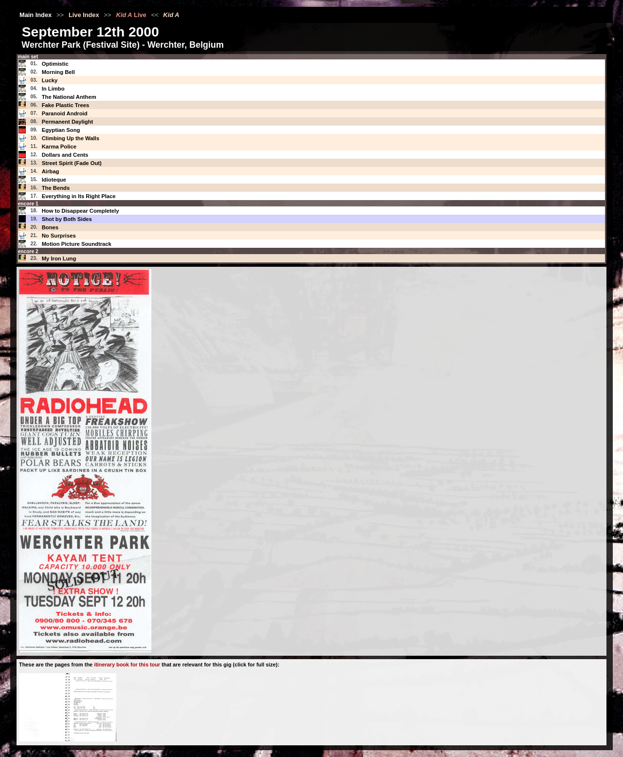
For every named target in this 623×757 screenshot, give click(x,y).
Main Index (35, 14)
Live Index (84, 14)
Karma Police (59, 146)
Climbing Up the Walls (70, 138)
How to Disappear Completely (80, 211)
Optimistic (55, 64)
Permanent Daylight (67, 122)
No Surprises (59, 236)
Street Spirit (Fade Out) (72, 163)
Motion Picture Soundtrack (76, 244)
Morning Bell (58, 72)
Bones (50, 227)
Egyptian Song (61, 130)
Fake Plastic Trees (66, 105)
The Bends (56, 188)
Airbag (50, 171)
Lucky (50, 80)
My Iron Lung (59, 258)
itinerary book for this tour (127, 664)
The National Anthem (69, 97)
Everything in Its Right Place (79, 196)
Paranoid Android (65, 113)
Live (131, 14)
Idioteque (54, 180)
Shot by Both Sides (67, 219)
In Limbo (53, 89)
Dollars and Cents (65, 155)
